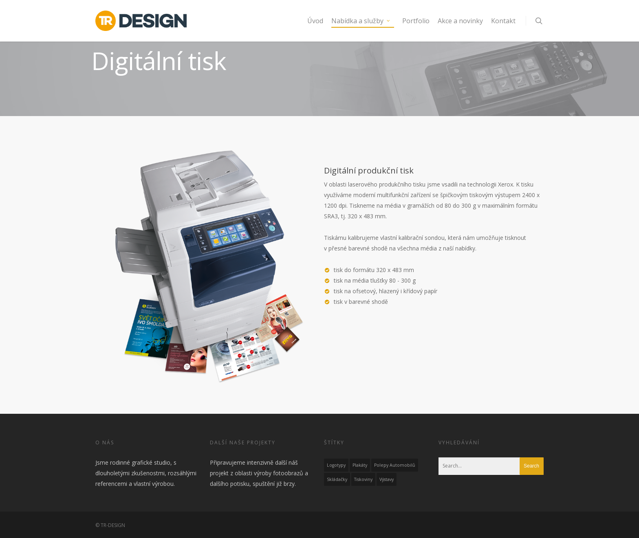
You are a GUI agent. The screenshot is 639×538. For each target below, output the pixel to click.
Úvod (315, 20)
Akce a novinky (460, 20)
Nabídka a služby (361, 20)
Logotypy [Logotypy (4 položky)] (336, 465)
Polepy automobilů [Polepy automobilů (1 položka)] (394, 465)
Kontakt (503, 20)
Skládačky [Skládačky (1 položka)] (337, 479)
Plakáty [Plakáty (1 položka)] (360, 465)
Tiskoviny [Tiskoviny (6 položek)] (363, 479)
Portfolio (416, 20)
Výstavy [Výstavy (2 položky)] (386, 479)
